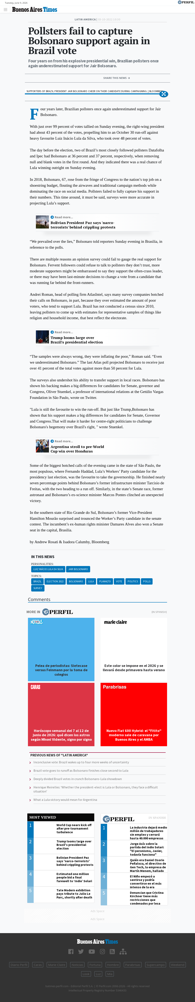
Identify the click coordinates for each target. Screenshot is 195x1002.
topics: (36, 576)
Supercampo (156, 965)
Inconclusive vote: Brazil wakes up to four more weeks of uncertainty (81, 762)
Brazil (37, 581)
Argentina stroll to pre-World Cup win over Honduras (77, 449)
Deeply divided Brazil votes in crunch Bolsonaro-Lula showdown (77, 779)
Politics (133, 581)
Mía (109, 974)
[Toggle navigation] (6, 9)
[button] (163, 94)
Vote (119, 581)
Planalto (105, 581)
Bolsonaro (76, 581)
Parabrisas (132, 965)
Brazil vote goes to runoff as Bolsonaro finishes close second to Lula (80, 770)
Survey (37, 588)
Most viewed (42, 817)
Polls (146, 581)
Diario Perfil (19, 965)
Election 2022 (55, 581)
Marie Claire (56, 965)
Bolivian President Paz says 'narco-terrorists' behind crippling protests (83, 225)
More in (50, 611)
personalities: (42, 564)
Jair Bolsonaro (78, 569)
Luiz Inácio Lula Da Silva (48, 569)
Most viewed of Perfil (134, 819)
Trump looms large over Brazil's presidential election (77, 339)
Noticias (77, 965)
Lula (91, 581)
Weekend (177, 965)
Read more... (64, 217)
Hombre (113, 965)
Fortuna (95, 965)
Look (86, 974)
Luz (98, 974)
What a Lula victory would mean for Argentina (65, 800)
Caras (38, 965)
